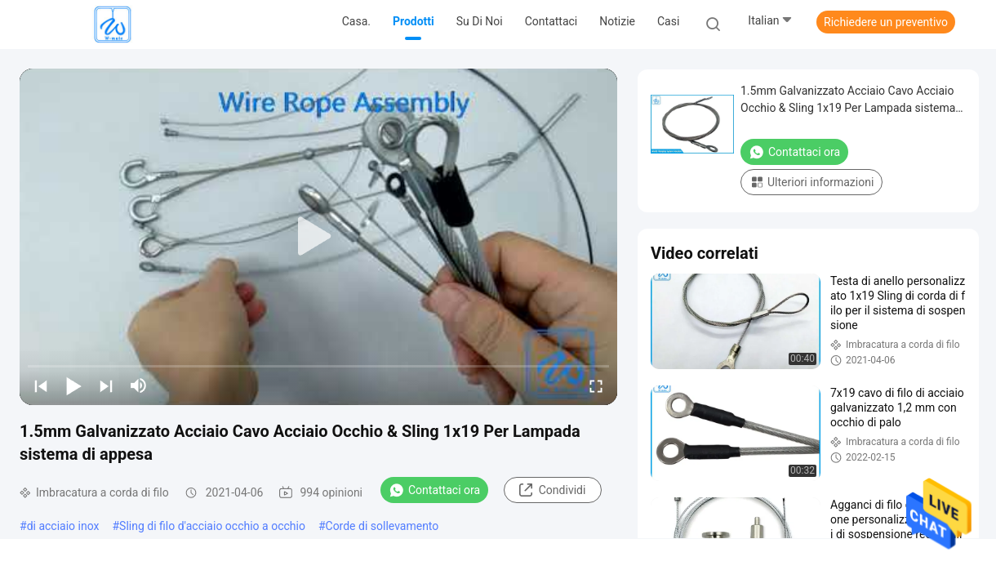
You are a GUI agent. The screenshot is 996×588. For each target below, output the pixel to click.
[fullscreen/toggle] (596, 385)
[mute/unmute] (138, 385)
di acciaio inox (63, 525)
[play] (318, 236)
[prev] (40, 385)
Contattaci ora (434, 490)
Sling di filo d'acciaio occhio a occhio (212, 525)
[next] (106, 385)
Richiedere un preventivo (886, 22)
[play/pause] (73, 385)
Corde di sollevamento (382, 525)
